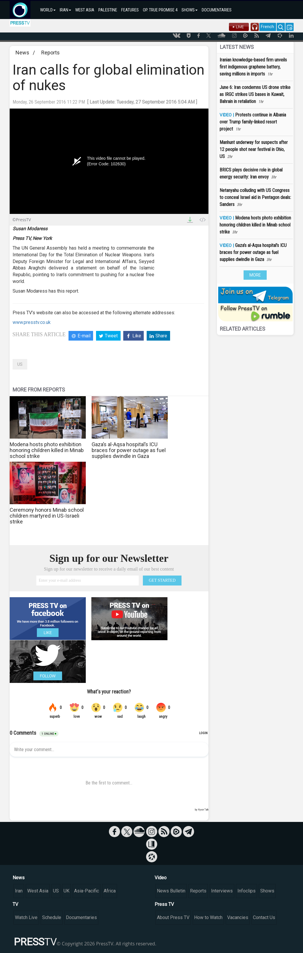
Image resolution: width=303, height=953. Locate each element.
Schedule (51, 917)
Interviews (222, 891)
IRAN (65, 10)
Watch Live (26, 917)
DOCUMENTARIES (217, 10)
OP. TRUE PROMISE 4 (160, 10)
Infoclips (246, 891)
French (267, 26)
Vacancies (237, 917)
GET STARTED (162, 580)
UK (66, 891)
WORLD (48, 10)
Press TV (164, 904)
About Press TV (173, 917)
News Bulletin (171, 891)
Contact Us (264, 917)
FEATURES (130, 10)
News (22, 52)
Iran (19, 891)
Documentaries (81, 917)
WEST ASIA (84, 10)
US (20, 364)
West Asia (37, 891)
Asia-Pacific (86, 891)
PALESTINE (107, 10)
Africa (110, 891)
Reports (50, 52)
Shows (267, 891)
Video (161, 877)
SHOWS (190, 10)
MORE (255, 275)
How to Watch (208, 917)
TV (15, 904)
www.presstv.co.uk (32, 322)
